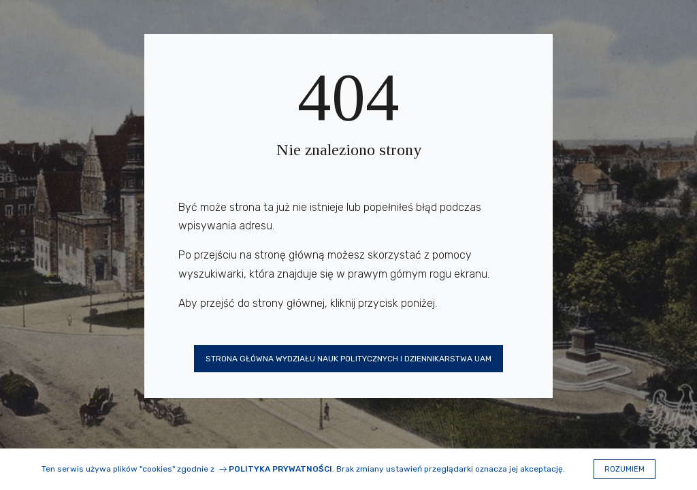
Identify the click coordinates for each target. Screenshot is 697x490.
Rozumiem (624, 469)
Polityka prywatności (280, 469)
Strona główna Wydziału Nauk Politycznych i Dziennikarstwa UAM (348, 358)
